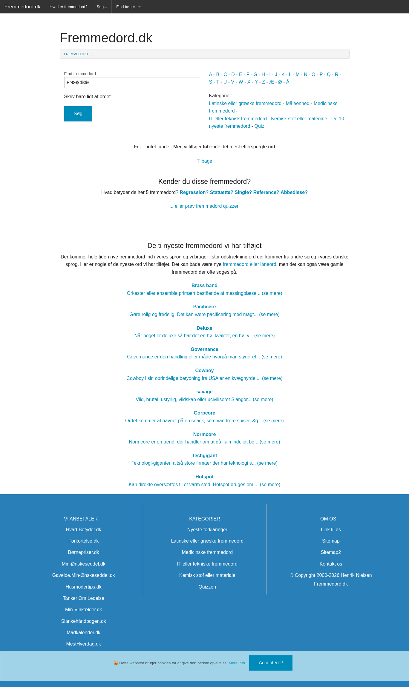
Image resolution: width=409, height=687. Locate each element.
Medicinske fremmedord (207, 552)
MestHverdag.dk (83, 643)
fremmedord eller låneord (249, 264)
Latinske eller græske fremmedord (245, 103)
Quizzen (207, 586)
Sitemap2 (331, 552)
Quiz (259, 126)
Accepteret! (271, 662)
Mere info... (238, 663)
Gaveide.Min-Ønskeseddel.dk (83, 575)
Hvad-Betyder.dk (83, 529)
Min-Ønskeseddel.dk (83, 563)
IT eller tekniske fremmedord (207, 563)
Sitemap (331, 540)
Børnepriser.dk (83, 552)
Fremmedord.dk (22, 7)
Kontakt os (331, 563)
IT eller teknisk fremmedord (238, 118)
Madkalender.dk (83, 632)
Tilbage (204, 161)
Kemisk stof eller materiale (299, 118)
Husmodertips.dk (84, 586)
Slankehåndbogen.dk (83, 621)
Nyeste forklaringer (207, 529)
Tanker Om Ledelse (83, 598)
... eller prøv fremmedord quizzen (204, 206)
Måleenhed (297, 103)
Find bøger (125, 6)
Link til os (331, 529)
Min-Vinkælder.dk (83, 609)
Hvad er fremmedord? (68, 6)
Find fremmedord (132, 79)
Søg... (101, 6)
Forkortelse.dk (83, 540)
